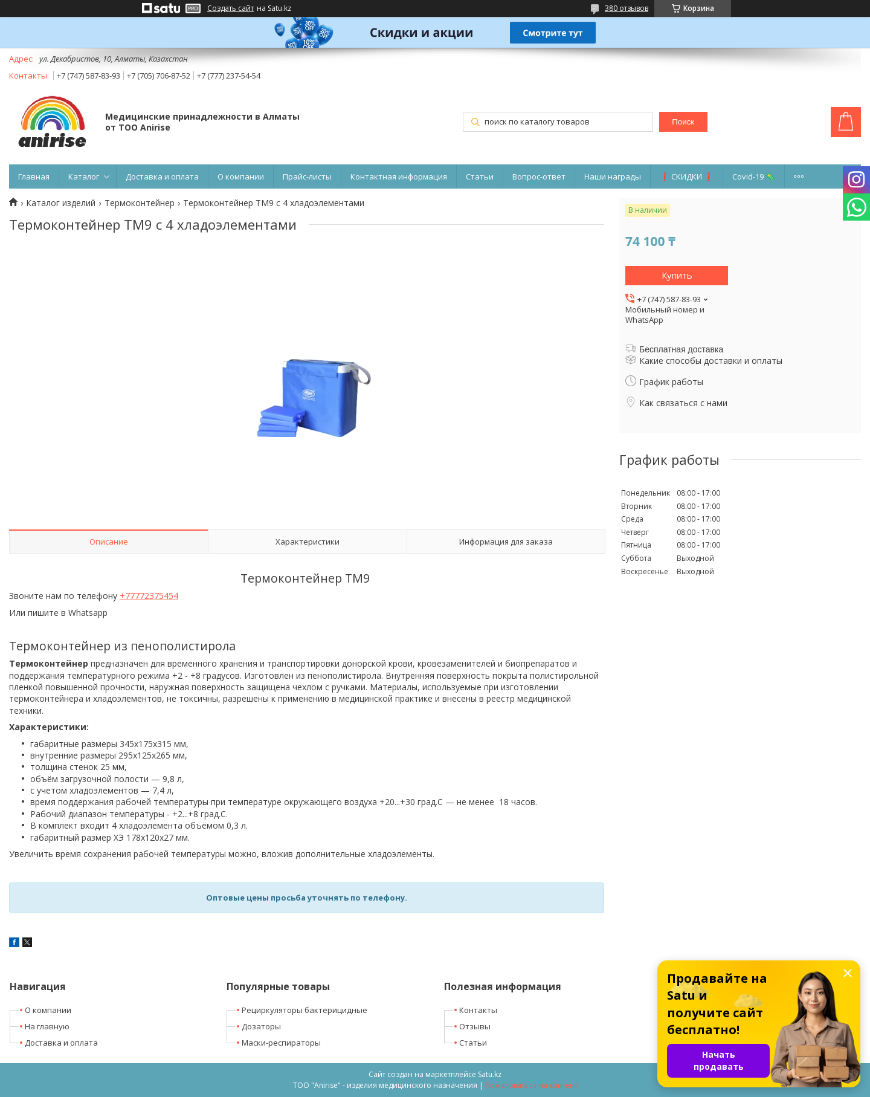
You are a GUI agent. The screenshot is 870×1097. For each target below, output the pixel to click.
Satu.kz (489, 1074)
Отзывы (475, 1026)
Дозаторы (261, 1026)
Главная (34, 176)
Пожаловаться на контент (531, 1085)
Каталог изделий (60, 203)
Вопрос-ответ (539, 176)
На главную (47, 1026)
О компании (241, 176)
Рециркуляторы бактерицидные (304, 1010)
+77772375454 (149, 595)
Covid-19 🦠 (753, 176)
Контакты (478, 1010)
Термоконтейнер (140, 203)
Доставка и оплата (162, 176)
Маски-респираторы (281, 1042)
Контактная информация (398, 176)
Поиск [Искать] (683, 121)
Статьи (480, 176)
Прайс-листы (307, 176)
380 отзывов (626, 8)
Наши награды (612, 176)
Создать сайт (230, 8)
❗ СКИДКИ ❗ (687, 176)
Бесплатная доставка (681, 349)
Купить (677, 275)
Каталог (83, 176)
